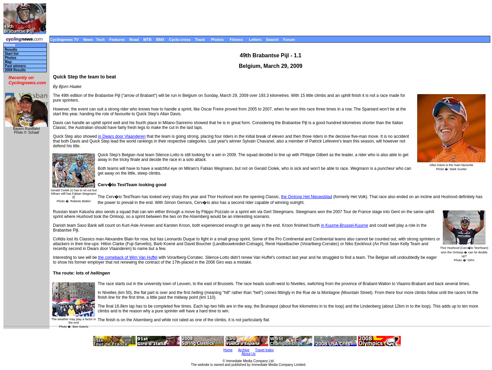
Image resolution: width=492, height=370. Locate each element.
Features (117, 40)
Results (11, 49)
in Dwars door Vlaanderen (122, 136)
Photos (217, 40)
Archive (243, 350)
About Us (249, 354)
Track (200, 40)
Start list (11, 54)
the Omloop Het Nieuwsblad (306, 196)
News (88, 40)
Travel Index (264, 350)
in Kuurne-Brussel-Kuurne (344, 225)
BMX (160, 40)
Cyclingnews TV (64, 40)
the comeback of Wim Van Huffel (128, 257)
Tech (100, 40)
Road (134, 40)
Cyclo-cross (180, 40)
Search (272, 40)
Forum (289, 40)
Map (8, 62)
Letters (255, 40)
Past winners (15, 66)
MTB (148, 40)
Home (9, 45)
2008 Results (15, 70)
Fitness (236, 40)
